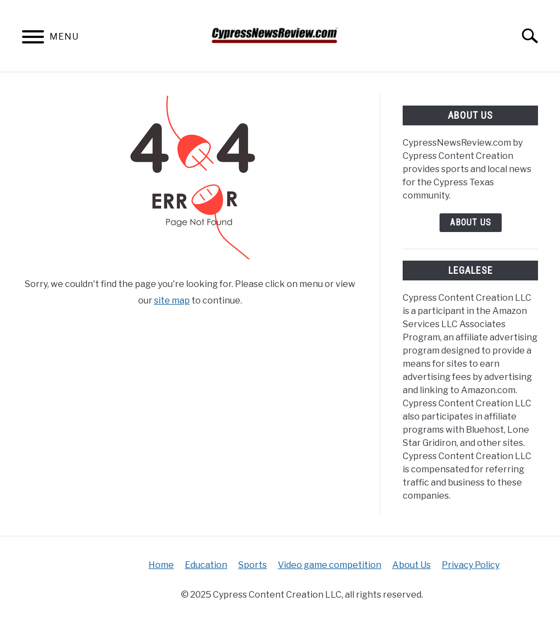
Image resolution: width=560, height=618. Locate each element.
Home (161, 565)
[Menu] (33, 38)
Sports (252, 565)
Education (206, 565)
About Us (470, 222)
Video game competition (329, 565)
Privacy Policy (470, 565)
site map (172, 300)
